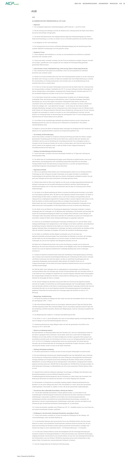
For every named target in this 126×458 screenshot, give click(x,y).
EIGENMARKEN (103, 3)
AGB (120, 3)
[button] (124, 3)
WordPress (31, 456)
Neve (18, 456)
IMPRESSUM (114, 3)
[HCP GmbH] (12, 3)
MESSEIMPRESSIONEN (90, 3)
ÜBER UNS (77, 3)
